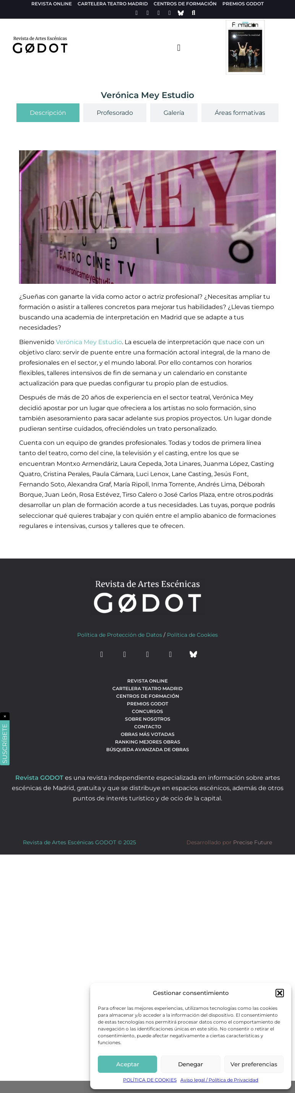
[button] (280, 993)
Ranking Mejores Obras (147, 742)
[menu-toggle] (179, 47)
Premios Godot (243, 3)
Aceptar (127, 1064)
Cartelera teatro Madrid (113, 3)
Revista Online (51, 3)
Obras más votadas (148, 734)
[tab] (47, 112)
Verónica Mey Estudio (89, 342)
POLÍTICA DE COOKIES (150, 1080)
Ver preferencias (253, 1064)
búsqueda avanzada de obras (147, 749)
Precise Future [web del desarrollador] (252, 842)
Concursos (147, 711)
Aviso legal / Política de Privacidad (219, 1080)
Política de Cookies (192, 634)
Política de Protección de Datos (119, 634)
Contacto (147, 726)
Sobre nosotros (147, 719)
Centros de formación (185, 3)
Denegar (190, 1064)
